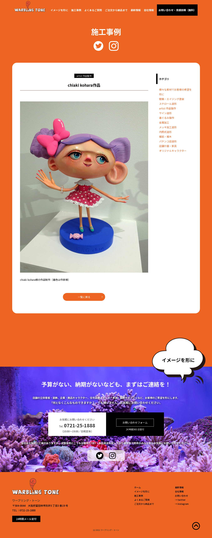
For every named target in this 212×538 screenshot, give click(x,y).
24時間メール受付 (26, 519)
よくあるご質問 (93, 10)
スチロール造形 (168, 103)
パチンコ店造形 (168, 141)
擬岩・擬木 (165, 136)
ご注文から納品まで (116, 10)
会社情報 (149, 10)
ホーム (137, 487)
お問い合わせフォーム (135, 422)
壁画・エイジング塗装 (171, 99)
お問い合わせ (181, 495)
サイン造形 (165, 113)
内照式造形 (165, 132)
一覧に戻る (84, 297)
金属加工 (164, 122)
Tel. (77, 425)
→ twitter (180, 499)
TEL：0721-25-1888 (24, 510)
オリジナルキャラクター (172, 151)
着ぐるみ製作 (166, 118)
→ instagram (182, 503)
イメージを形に (59, 10)
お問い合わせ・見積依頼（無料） (177, 10)
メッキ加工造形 (168, 127)
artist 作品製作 (167, 108)
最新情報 (136, 10)
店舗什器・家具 (168, 146)
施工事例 (76, 10)
